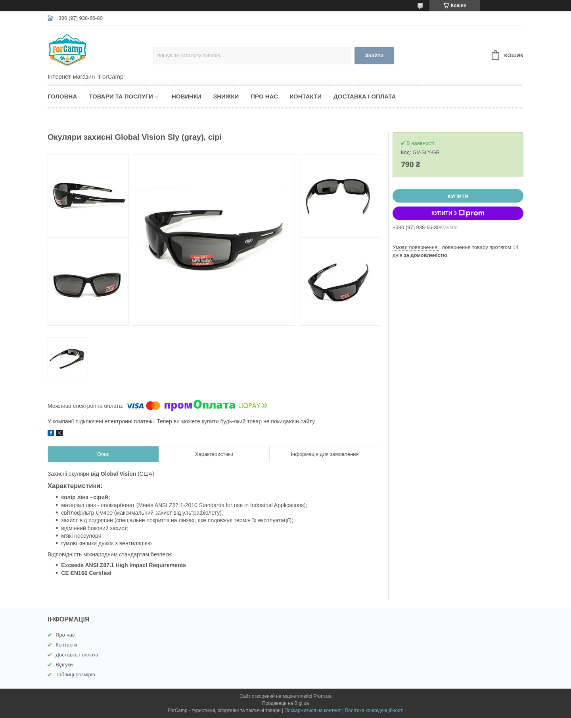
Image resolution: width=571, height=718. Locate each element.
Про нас (264, 96)
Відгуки (64, 665)
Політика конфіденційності (374, 710)
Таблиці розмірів (75, 674)
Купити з (458, 213)
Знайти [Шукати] (374, 55)
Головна (62, 96)
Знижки (226, 96)
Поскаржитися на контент (312, 710)
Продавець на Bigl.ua (285, 703)
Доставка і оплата (364, 96)
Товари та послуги (121, 96)
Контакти (306, 96)
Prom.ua (322, 696)
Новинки (186, 96)
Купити (458, 196)
